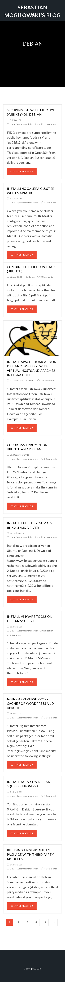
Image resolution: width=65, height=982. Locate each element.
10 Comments (47, 380)
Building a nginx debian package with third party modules (30, 854)
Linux (12, 124)
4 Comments (50, 868)
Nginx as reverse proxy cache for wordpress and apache (30, 703)
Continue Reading (21, 171)
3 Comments (50, 717)
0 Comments (46, 277)
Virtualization (46, 630)
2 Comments (50, 459)
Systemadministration (27, 124)
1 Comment (50, 124)
